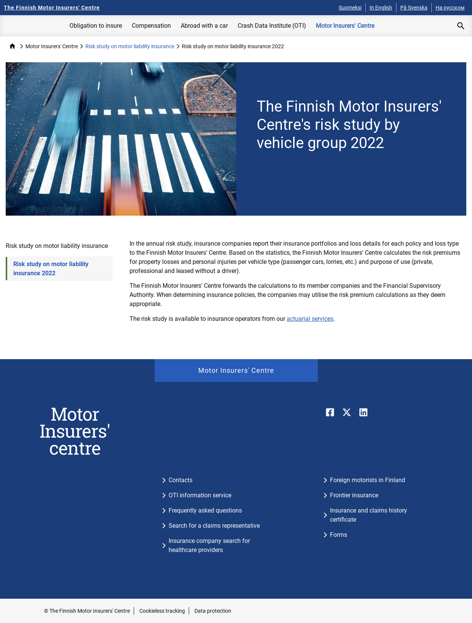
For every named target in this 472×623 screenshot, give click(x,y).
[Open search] (461, 25)
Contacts (181, 480)
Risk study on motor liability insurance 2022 (50, 268)
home (12, 46)
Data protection (212, 611)
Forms (338, 534)
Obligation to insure (95, 25)
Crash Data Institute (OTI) (272, 25)
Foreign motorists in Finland (367, 480)
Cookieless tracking (162, 611)
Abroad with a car (204, 25)
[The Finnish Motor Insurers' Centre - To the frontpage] (52, 7)
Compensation (151, 25)
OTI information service (200, 495)
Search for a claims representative (214, 525)
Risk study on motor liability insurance (129, 46)
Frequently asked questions (205, 510)
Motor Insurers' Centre (345, 25)
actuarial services (310, 318)
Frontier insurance (354, 495)
